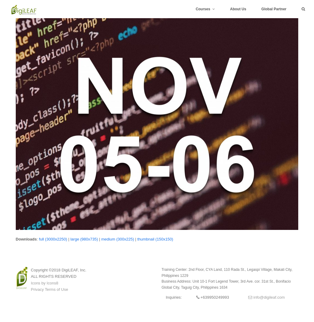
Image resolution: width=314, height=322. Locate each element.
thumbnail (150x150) (155, 239)
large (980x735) (84, 239)
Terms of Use (56, 289)
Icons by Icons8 (44, 283)
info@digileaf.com (266, 297)
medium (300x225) (117, 239)
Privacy (37, 289)
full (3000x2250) (53, 239)
